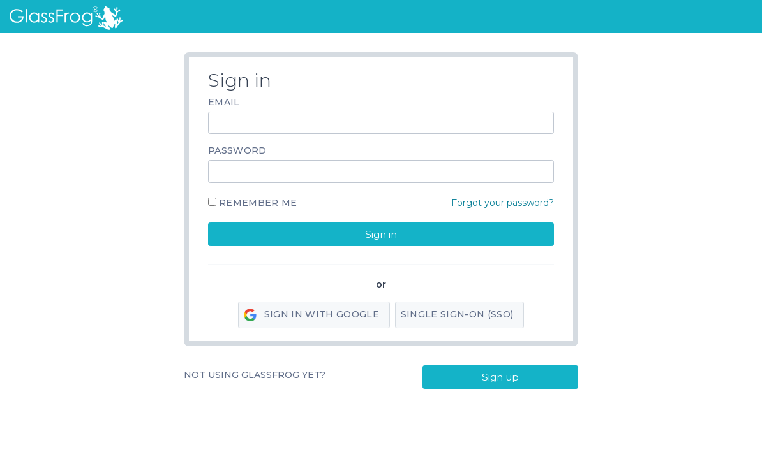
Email (224, 102)
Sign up (500, 377)
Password (237, 150)
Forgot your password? (502, 202)
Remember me (258, 202)
